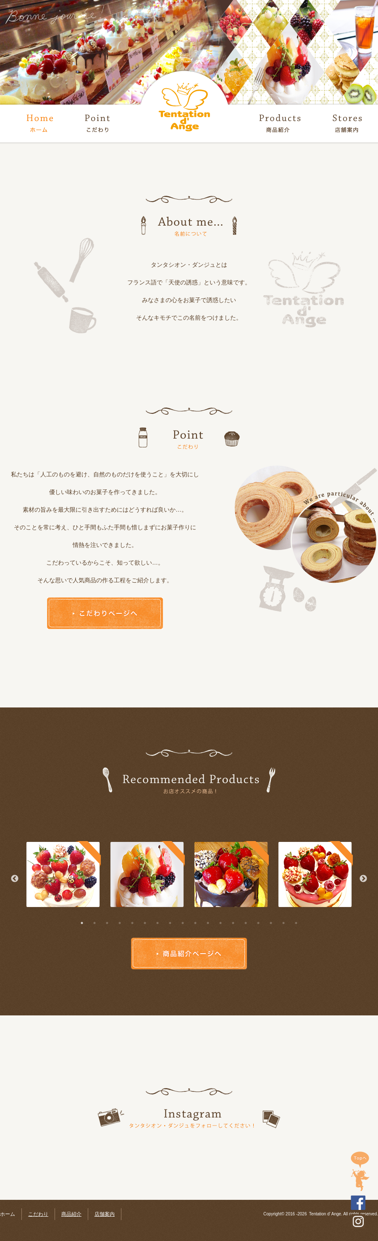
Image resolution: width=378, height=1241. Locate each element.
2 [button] (94, 923)
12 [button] (220, 923)
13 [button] (233, 923)
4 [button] (120, 923)
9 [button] (182, 923)
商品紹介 (71, 1214)
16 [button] (271, 923)
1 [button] (82, 923)
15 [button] (258, 923)
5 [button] (132, 923)
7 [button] (157, 923)
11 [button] (208, 923)
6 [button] (145, 923)
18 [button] (296, 923)
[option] (63, 874)
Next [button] (363, 879)
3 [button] (107, 923)
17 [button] (283, 923)
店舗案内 (104, 1214)
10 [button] (195, 923)
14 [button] (246, 923)
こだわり (38, 1214)
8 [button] (170, 923)
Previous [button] (14, 879)
